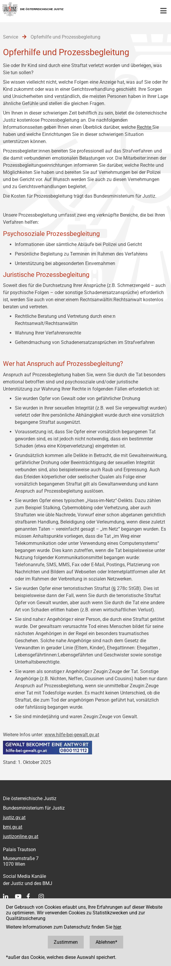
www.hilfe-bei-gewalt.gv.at (72, 734)
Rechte (144, 127)
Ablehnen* (106, 942)
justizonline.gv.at (20, 836)
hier (117, 927)
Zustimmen (66, 942)
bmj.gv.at (12, 827)
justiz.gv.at (14, 817)
